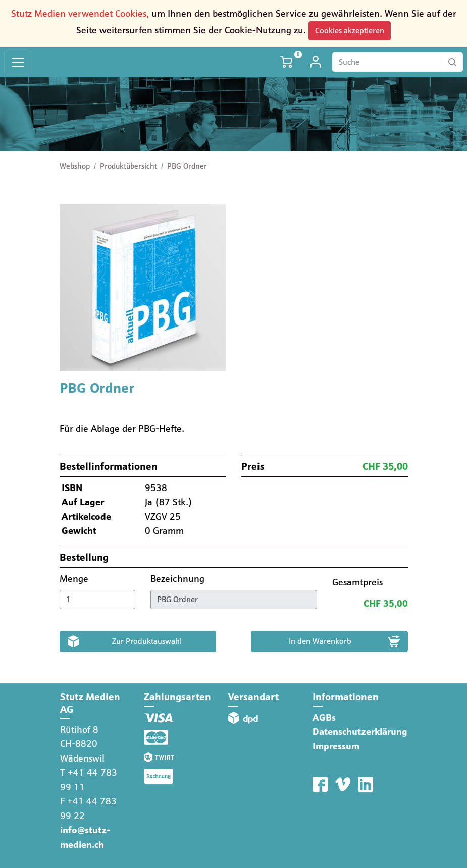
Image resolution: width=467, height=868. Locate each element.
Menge (75, 578)
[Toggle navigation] (18, 62)
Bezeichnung (178, 578)
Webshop (75, 166)
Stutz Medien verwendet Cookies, (80, 13)
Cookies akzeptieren (349, 30)
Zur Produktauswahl (147, 641)
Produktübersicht (128, 166)
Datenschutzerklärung (360, 731)
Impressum (336, 746)
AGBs (324, 717)
